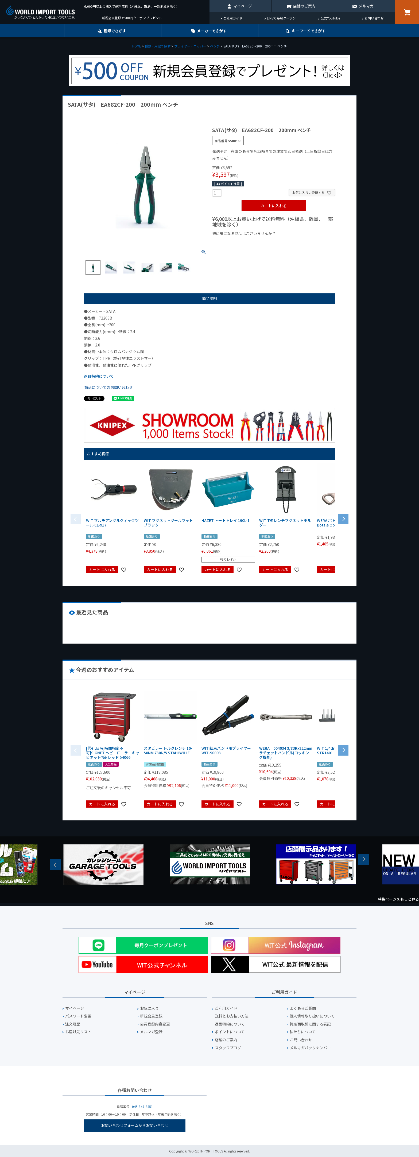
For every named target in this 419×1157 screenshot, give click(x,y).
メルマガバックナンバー (310, 1047)
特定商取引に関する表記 (310, 1024)
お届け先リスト (78, 1031)
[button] (343, 518)
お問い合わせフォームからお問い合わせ (134, 1125)
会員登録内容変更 (155, 1024)
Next (363, 859)
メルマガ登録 (151, 1031)
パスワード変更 (78, 1016)
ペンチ (215, 46)
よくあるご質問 (303, 1008)
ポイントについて (230, 1031)
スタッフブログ (228, 1047)
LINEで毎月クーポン (281, 18)
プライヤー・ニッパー (190, 46)
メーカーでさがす (212, 30)
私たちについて (303, 1031)
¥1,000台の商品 (265, 242)
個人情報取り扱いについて (312, 1016)
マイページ (242, 6)
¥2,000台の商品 (298, 242)
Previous (55, 864)
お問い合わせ (374, 18)
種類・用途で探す (157, 46)
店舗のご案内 (304, 6)
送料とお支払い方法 (232, 1016)
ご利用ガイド (232, 18)
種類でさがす (115, 30)
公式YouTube (330, 18)
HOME (136, 46)
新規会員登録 (151, 1016)
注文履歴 (72, 1024)
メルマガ (366, 6)
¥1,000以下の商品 (230, 242)
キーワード (308, 30)
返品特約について (99, 376)
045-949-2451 (142, 1106)
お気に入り (149, 1008)
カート (407, 12)
